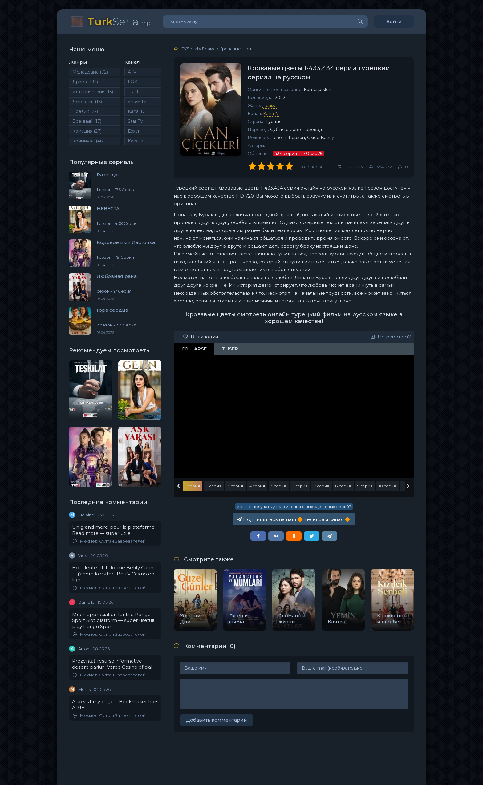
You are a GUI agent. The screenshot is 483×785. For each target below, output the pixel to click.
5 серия (278, 485)
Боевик (85, 111)
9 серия (365, 485)
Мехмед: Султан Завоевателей (109, 541)
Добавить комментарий (216, 720)
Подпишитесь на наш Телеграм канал (294, 519)
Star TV (135, 121)
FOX (132, 82)
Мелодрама (90, 72)
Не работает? (391, 337)
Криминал (88, 141)
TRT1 (133, 91)
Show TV (137, 101)
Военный (86, 121)
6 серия (300, 485)
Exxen (134, 131)
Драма (85, 82)
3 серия (235, 485)
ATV (132, 72)
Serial (118, 21)
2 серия (213, 485)
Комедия (87, 131)
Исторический (92, 91)
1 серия (192, 485)
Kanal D (136, 111)
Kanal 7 (136, 141)
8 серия (343, 485)
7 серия (321, 485)
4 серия (257, 485)
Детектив (87, 101)
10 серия (387, 485)
